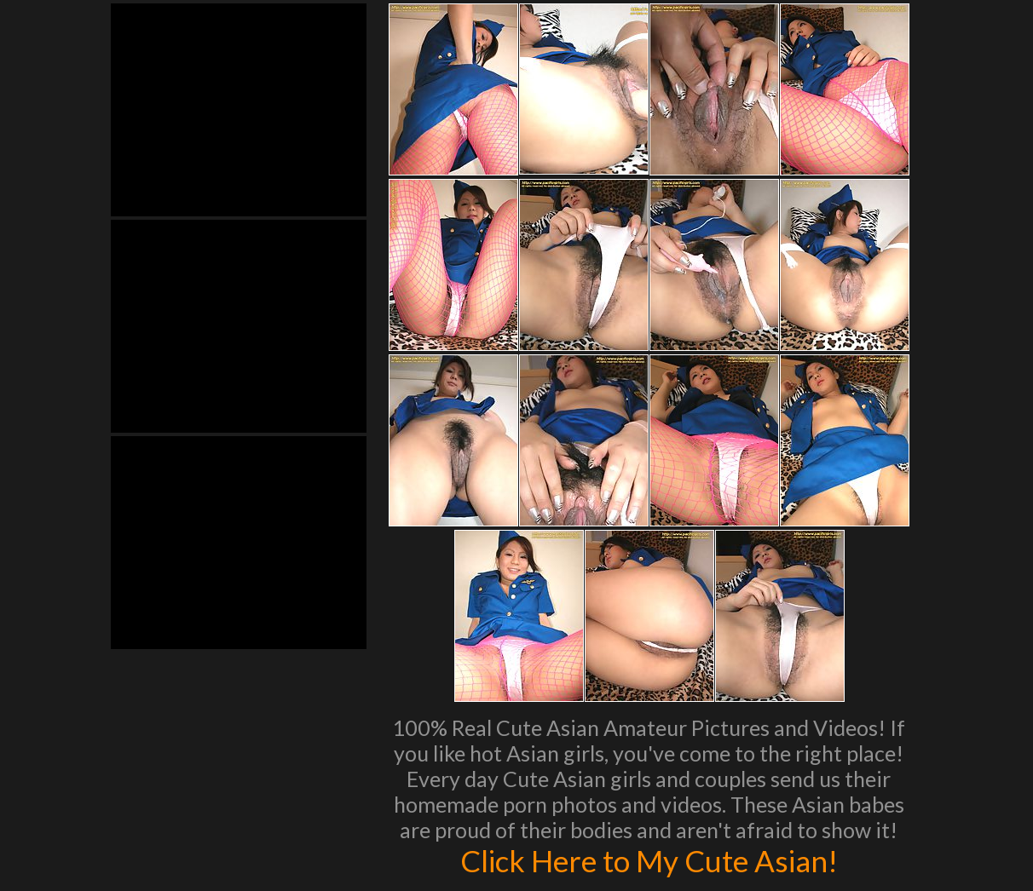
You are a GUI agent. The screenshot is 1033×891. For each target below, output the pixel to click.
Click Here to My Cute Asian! (649, 860)
